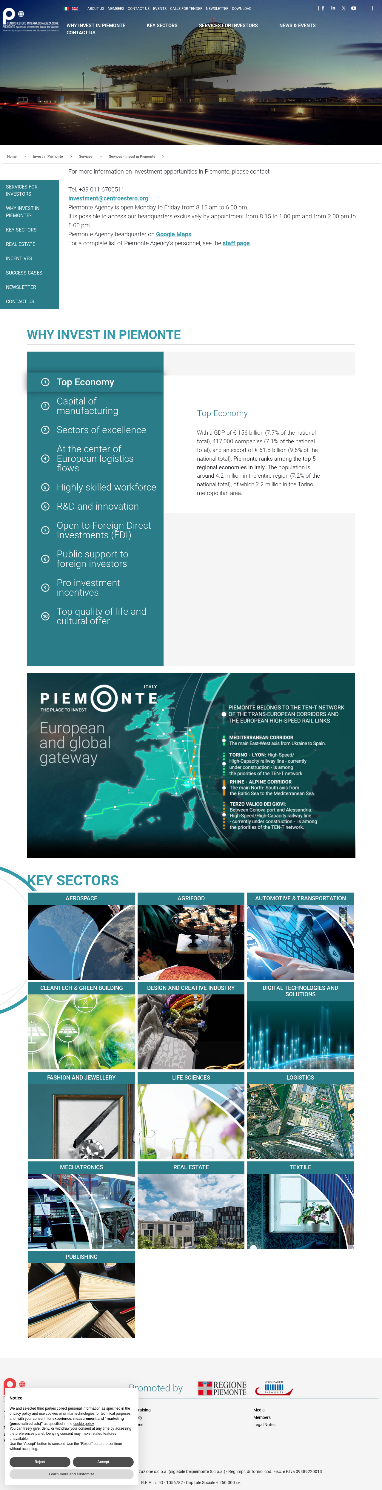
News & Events (297, 25)
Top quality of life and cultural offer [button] (102, 616)
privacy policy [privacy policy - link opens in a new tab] (20, 1413)
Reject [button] (40, 1462)
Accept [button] (103, 1462)
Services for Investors (228, 25)
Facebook (323, 8)
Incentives (19, 258)
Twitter (344, 8)
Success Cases (24, 272)
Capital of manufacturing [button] (87, 405)
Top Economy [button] (85, 382)
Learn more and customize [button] (71, 1474)
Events (160, 9)
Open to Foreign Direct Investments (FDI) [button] (104, 529)
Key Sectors (162, 25)
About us (95, 9)
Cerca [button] (379, 9)
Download (242, 9)
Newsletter (217, 9)
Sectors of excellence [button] (101, 429)
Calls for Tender (186, 9)
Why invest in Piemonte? (22, 211)
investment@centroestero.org (108, 198)
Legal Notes (264, 1424)
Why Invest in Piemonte (96, 25)
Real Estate (20, 244)
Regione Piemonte (226, 1390)
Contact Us (81, 33)
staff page (236, 242)
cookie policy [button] (83, 1424)
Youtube (354, 8)
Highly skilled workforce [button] (106, 487)
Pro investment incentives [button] (88, 587)
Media (259, 1409)
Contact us (139, 9)
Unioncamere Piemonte (282, 1390)
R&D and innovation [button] (98, 506)
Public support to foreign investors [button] (92, 558)
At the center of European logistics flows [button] (95, 458)
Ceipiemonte (36, 20)
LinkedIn (334, 8)
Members (116, 9)
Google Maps (173, 233)
